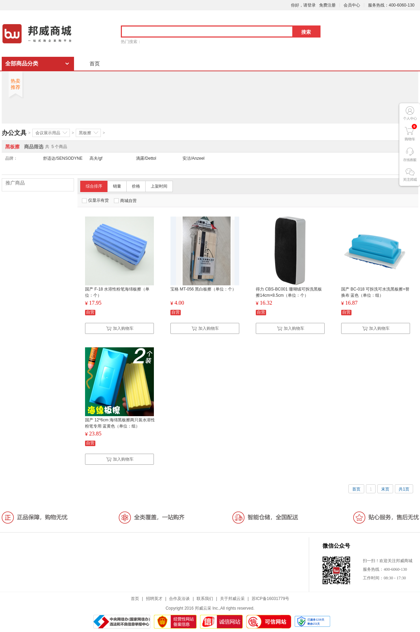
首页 (95, 63)
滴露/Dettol (146, 158)
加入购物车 (120, 328)
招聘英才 (154, 598)
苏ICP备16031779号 (270, 598)
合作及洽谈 (179, 598)
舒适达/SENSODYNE (63, 158)
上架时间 (159, 186)
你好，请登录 (303, 5)
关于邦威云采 (232, 598)
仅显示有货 (95, 200)
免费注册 (327, 5)
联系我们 (205, 598)
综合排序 (94, 186)
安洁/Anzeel (193, 158)
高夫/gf (96, 158)
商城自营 (125, 200)
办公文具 (14, 132)
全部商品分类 (21, 63)
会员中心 (352, 5)
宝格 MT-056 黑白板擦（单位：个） (203, 289)
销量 (117, 186)
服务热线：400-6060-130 (391, 5)
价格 (136, 186)
